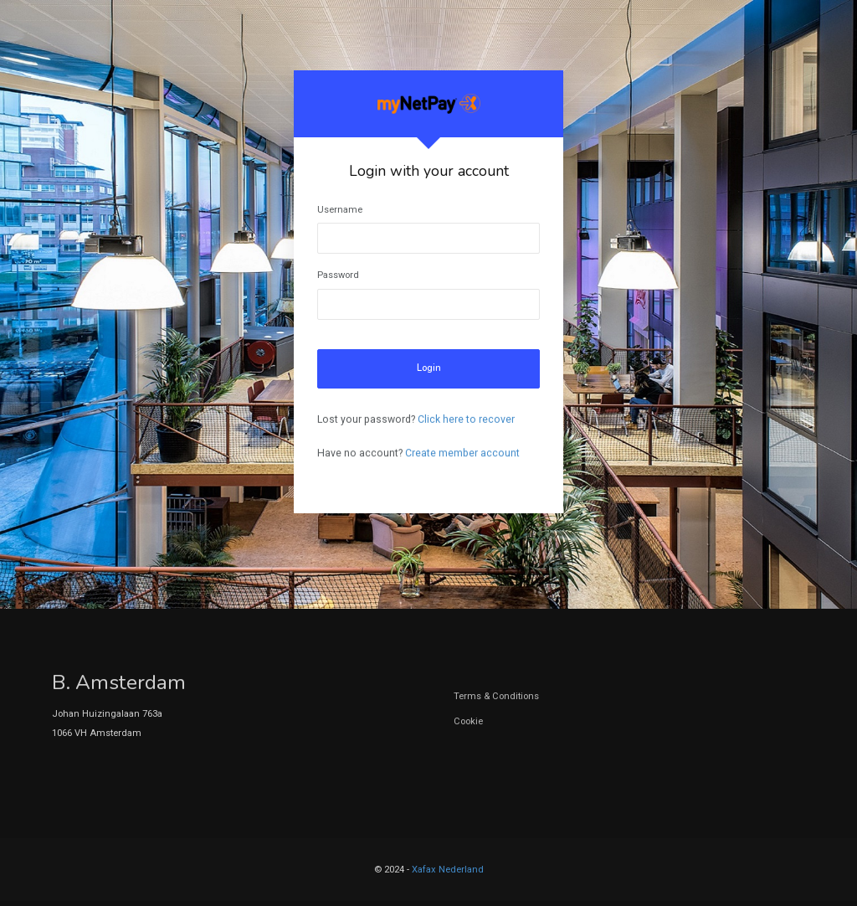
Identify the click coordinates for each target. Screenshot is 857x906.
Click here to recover (466, 419)
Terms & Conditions (496, 696)
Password (338, 275)
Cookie (468, 721)
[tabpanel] (428, 291)
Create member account (462, 452)
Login (429, 368)
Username (339, 209)
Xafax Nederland (448, 869)
